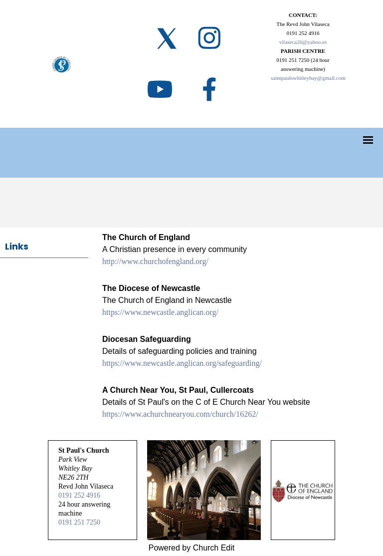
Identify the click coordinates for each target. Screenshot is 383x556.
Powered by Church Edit (192, 548)
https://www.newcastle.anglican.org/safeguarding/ (182, 363)
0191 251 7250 (79, 522)
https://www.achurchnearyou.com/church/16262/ (180, 414)
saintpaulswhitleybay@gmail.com (308, 78)
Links (16, 246)
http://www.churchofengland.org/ (155, 261)
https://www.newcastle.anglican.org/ (160, 312)
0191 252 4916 (79, 495)
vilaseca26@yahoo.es (303, 42)
